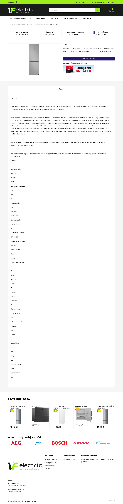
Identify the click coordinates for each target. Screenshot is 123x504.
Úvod (9, 24)
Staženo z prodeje (88, 59)
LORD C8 (34, 406)
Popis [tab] (61, 89)
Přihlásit (111, 2)
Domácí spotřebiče (19, 24)
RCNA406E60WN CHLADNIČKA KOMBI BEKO (62, 407)
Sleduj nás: (11, 2)
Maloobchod (40, 18)
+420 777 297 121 (15, 492)
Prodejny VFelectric (50, 462)
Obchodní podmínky (71, 18)
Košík (111, 10)
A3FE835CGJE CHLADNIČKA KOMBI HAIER (18, 407)
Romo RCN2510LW (81, 406)
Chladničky (30, 24)
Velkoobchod (55, 18)
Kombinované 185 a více (42, 24)
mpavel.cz (112, 501)
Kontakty (87, 18)
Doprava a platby (50, 465)
